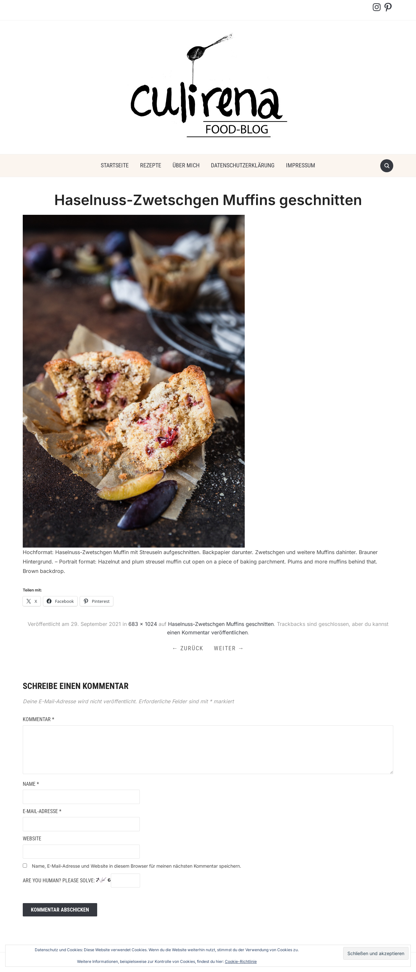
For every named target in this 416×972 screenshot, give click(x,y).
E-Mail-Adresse (42, 811)
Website (32, 839)
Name (31, 784)
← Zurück (187, 648)
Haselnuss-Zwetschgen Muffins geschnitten (221, 624)
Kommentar (38, 719)
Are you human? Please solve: (81, 881)
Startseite (115, 165)
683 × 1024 (142, 624)
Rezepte (150, 165)
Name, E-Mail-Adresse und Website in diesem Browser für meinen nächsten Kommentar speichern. (136, 866)
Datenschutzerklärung (243, 165)
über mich (186, 165)
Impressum (300, 165)
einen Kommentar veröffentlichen (207, 632)
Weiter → (229, 648)
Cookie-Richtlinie (241, 961)
